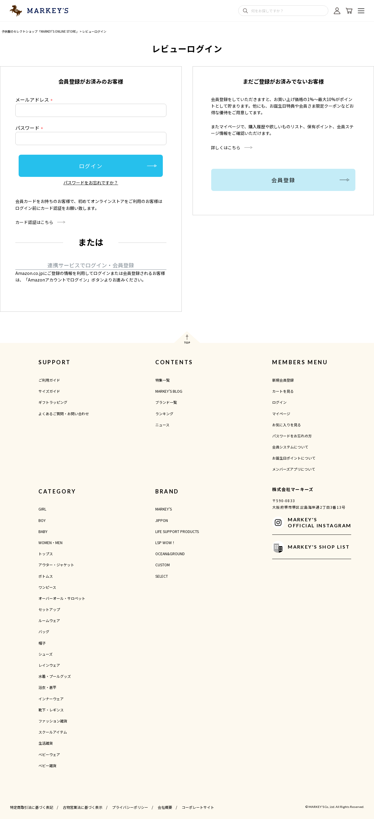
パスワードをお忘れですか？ (90, 183)
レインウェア (49, 665)
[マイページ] (337, 10)
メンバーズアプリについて (293, 469)
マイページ (281, 413)
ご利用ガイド (49, 380)
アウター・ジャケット (56, 564)
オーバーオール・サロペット (61, 598)
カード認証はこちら (34, 222)
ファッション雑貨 (52, 720)
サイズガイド (49, 391)
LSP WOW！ (165, 542)
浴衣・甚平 (47, 687)
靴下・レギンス (51, 709)
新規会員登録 (283, 380)
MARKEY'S (163, 508)
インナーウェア (51, 698)
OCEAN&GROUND (170, 553)
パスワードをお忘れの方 (292, 435)
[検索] (245, 10)
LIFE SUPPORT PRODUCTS (177, 531)
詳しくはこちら (225, 147)
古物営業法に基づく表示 (82, 807)
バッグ (43, 631)
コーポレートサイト (198, 807)
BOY (42, 520)
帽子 (42, 642)
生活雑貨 (45, 743)
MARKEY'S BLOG (168, 391)
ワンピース (47, 587)
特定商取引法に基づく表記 (31, 807)
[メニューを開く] (361, 10)
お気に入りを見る (286, 424)
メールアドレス (35, 99)
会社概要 (165, 807)
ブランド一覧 (166, 402)
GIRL (42, 508)
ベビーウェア (49, 754)
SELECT (161, 576)
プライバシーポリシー (130, 807)
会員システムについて (290, 446)
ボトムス (45, 576)
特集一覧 (162, 380)
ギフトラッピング (52, 402)
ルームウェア (49, 620)
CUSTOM (162, 564)
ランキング (164, 413)
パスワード (30, 127)
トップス (45, 553)
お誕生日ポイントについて (293, 457)
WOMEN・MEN (50, 542)
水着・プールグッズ (54, 676)
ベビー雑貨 (47, 765)
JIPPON (161, 520)
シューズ (45, 654)
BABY (42, 531)
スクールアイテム (52, 731)
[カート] (349, 10)
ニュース (162, 424)
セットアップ (49, 609)
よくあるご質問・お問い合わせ (63, 413)
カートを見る (283, 391)
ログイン (279, 402)
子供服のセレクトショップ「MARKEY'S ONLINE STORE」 (40, 31)
